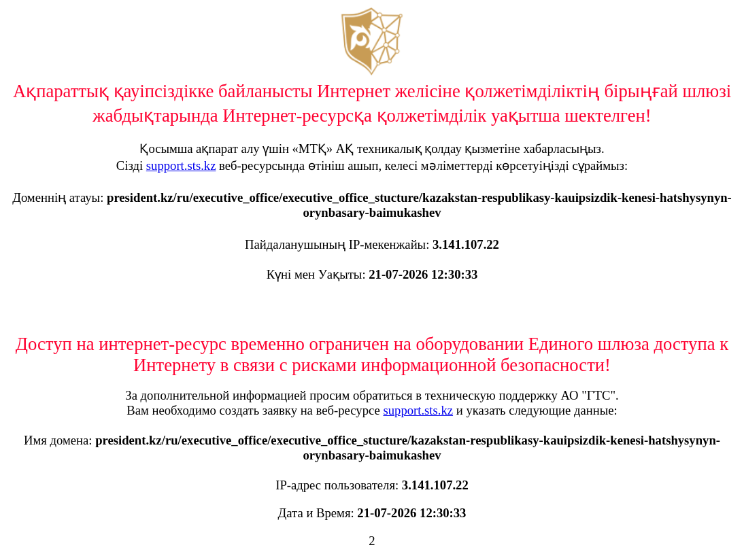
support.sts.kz (181, 165)
